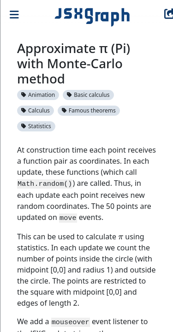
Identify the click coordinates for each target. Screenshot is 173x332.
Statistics (36, 126)
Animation (38, 95)
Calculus (35, 110)
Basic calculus (88, 95)
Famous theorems (89, 110)
